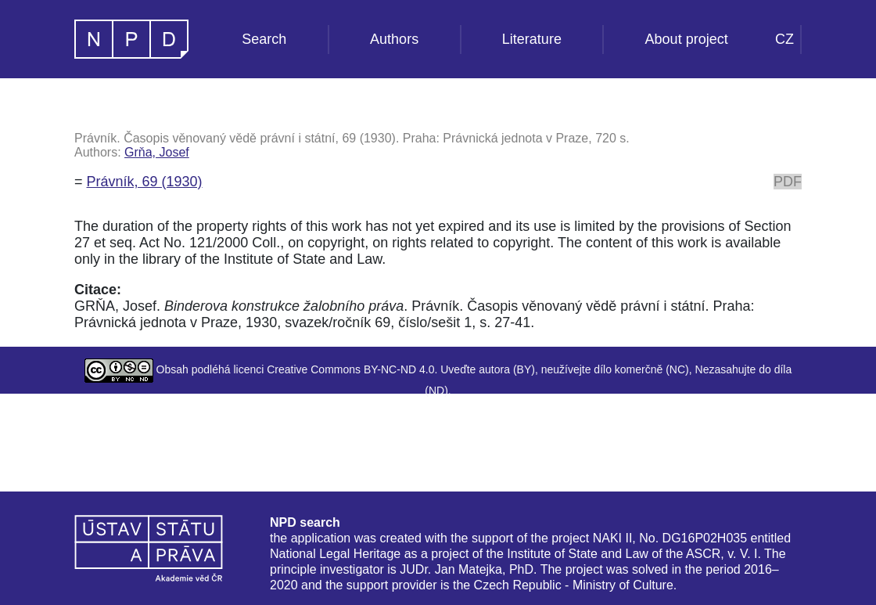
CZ (784, 39)
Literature (532, 39)
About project (686, 39)
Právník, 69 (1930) (145, 181)
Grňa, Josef (156, 152)
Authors (394, 39)
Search (264, 39)
